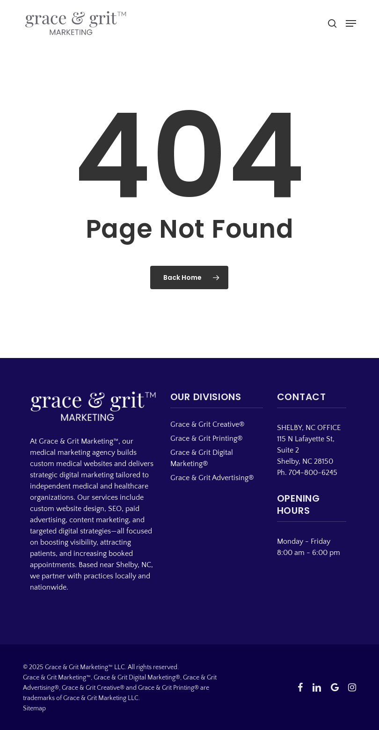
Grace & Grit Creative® (207, 424)
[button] (351, 23)
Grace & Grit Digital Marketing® (201, 458)
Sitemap (34, 708)
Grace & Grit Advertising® (212, 478)
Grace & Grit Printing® (206, 438)
